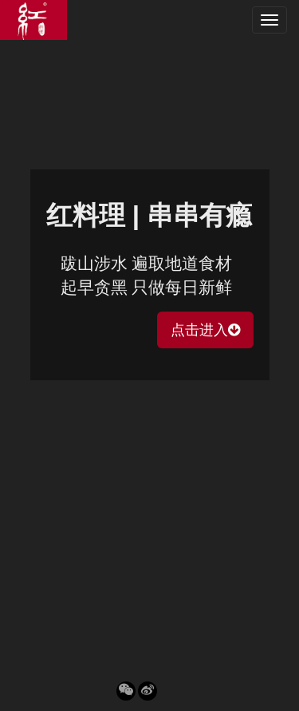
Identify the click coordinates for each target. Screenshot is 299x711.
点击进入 (205, 330)
